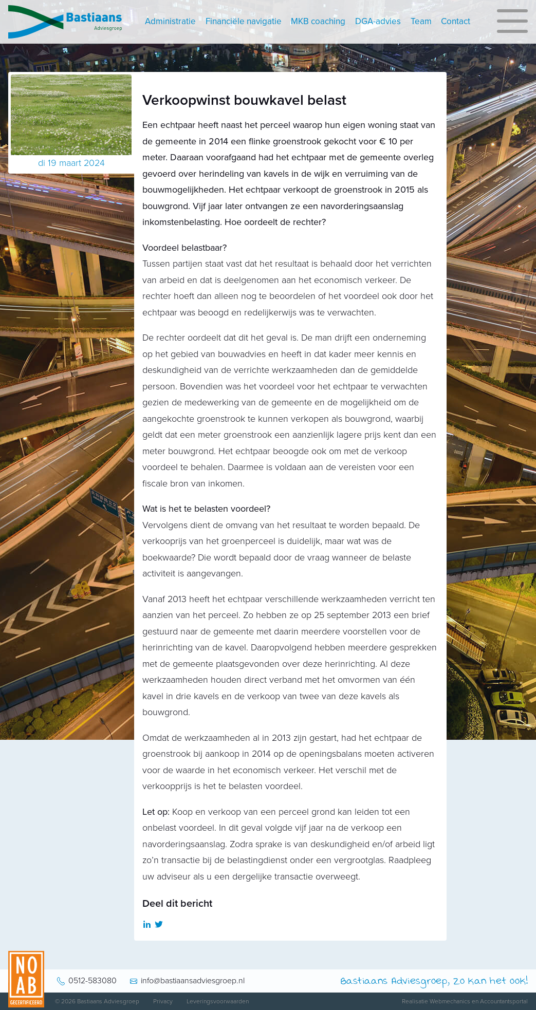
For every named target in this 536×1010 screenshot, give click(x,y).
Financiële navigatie (244, 21)
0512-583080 (92, 981)
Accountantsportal (504, 1001)
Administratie (170, 21)
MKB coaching (318, 21)
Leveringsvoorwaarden (218, 1001)
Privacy (163, 1001)
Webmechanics (450, 1001)
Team (421, 21)
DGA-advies (378, 21)
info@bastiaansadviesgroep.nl (193, 981)
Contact (455, 21)
